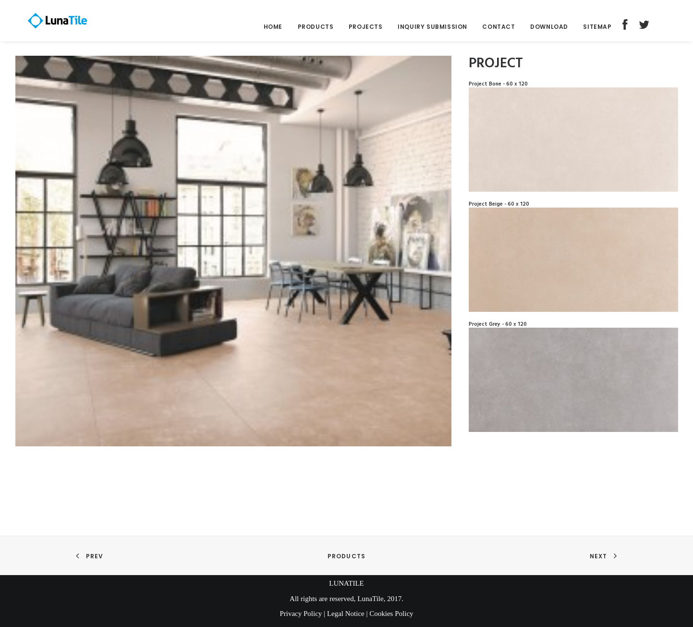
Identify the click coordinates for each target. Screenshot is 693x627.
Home (273, 31)
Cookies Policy (391, 613)
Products (316, 31)
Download (549, 31)
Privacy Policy (301, 613)
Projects (366, 31)
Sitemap (597, 31)
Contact (498, 31)
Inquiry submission (432, 31)
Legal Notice (346, 613)
